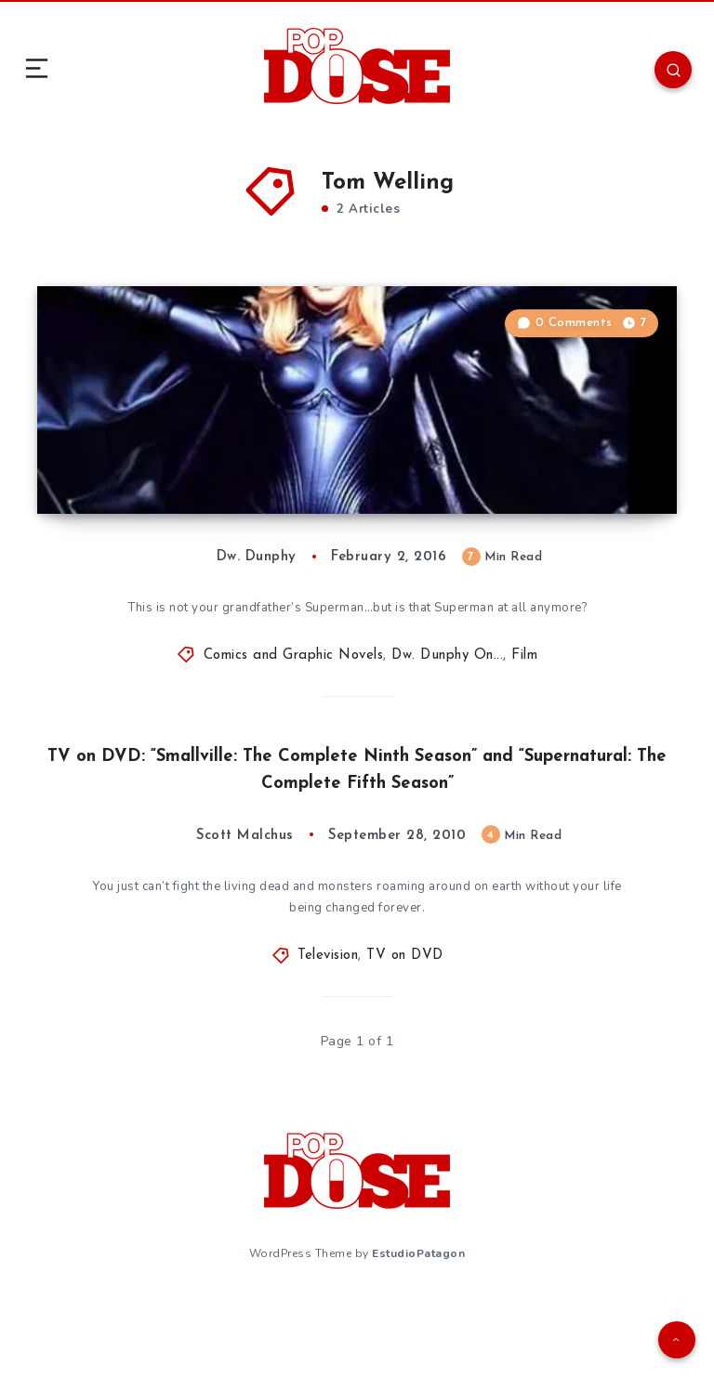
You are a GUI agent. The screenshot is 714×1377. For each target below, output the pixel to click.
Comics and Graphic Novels (294, 732)
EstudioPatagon (418, 1329)
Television (328, 1036)
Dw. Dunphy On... (447, 732)
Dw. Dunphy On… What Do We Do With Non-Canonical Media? (218, 538)
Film (524, 732)
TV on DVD (404, 1036)
